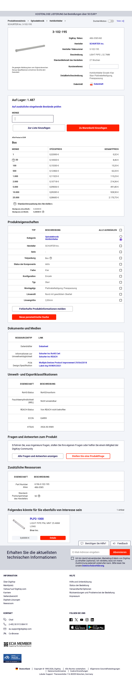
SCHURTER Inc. (97, 44)
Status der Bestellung (79, 585)
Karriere (7, 592)
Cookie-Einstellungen (79, 671)
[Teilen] (120, 21)
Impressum (74, 596)
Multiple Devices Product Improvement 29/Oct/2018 (63, 362)
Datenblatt (96, 84)
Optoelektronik (37, 21)
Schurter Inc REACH (48, 356)
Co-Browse (11, 634)
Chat (8, 620)
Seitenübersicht (10, 596)
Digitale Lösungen (11, 600)
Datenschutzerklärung (93, 565)
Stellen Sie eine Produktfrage (88, 456)
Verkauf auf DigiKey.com (14, 589)
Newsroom (8, 603)
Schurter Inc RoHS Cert (49, 353)
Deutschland (23, 669)
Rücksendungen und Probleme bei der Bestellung (92, 592)
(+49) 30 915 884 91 (15, 624)
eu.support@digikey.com (17, 629)
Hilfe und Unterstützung (80, 582)
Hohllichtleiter (56, 21)
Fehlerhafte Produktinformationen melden (42, 308)
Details (53, 538)
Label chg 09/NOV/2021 (50, 366)
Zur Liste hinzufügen (39, 128)
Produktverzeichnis (16, 21)
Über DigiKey (9, 582)
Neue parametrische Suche (34, 317)
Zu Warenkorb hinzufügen (93, 128)
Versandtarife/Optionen (80, 589)
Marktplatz (8, 585)
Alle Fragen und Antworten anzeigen (38, 456)
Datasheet (43, 346)
